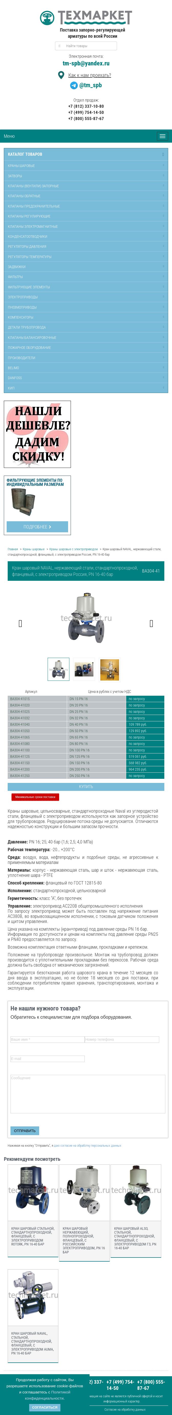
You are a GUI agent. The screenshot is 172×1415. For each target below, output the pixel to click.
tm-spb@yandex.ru (86, 63)
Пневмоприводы (22, 307)
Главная (13, 549)
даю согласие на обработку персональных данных (87, 1145)
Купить (86, 786)
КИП (11, 388)
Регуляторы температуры (29, 257)
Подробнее (37, 526)
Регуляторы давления (27, 246)
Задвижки (17, 267)
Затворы (15, 176)
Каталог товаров (25, 154)
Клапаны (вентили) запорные (33, 186)
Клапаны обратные (24, 196)
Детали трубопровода (27, 327)
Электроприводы (23, 297)
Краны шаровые (21, 166)
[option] (86, 617)
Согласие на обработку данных (125, 1409)
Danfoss (15, 378)
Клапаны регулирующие (29, 216)
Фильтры (15, 277)
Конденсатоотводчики (27, 236)
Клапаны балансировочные (32, 338)
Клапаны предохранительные (34, 206)
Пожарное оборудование (29, 348)
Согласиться (45, 1407)
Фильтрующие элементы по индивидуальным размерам (35, 482)
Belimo (13, 368)
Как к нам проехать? (89, 75)
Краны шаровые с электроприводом (73, 549)
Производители (21, 358)
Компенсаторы (20, 317)
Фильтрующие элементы (29, 287)
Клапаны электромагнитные (33, 226)
